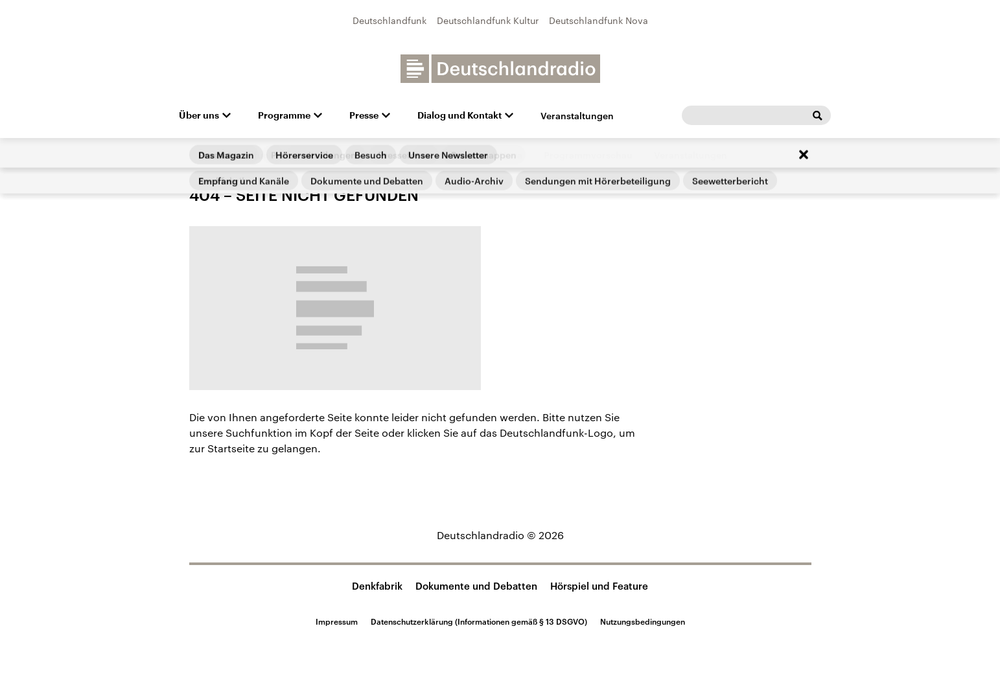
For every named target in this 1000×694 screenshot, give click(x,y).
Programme (284, 115)
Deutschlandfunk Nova (598, 20)
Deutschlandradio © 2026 (500, 535)
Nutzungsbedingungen (642, 621)
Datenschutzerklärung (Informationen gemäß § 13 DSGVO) (479, 621)
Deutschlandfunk (389, 20)
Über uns (199, 115)
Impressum (337, 621)
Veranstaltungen (577, 115)
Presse (363, 115)
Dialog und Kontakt (459, 115)
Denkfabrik (377, 586)
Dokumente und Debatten (476, 586)
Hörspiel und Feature (599, 586)
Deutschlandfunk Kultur (488, 20)
